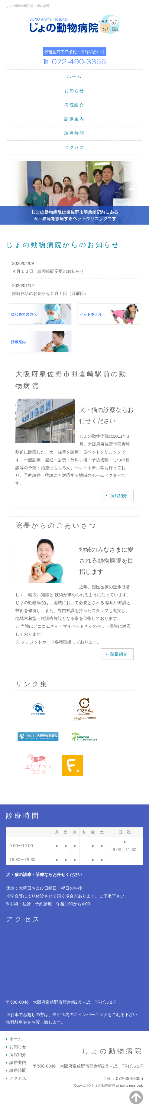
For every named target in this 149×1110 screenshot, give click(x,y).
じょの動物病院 (112, 1051)
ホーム (74, 76)
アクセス (74, 147)
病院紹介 (74, 104)
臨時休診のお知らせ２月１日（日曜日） (50, 293)
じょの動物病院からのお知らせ (63, 245)
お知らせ (74, 90)
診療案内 (74, 118)
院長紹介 (118, 654)
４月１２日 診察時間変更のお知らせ (48, 271)
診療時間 (74, 133)
